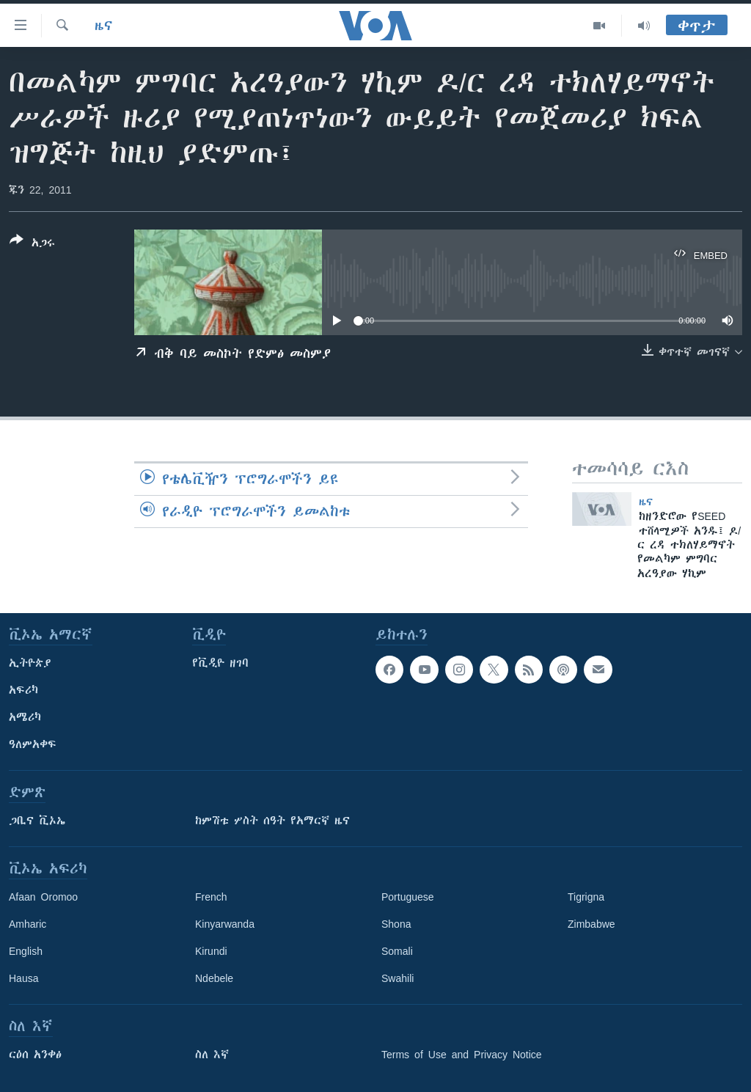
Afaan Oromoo (43, 897)
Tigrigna (586, 897)
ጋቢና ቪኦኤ (37, 820)
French (211, 897)
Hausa (23, 978)
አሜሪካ (25, 717)
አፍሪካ (23, 690)
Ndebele (214, 978)
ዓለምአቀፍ (32, 744)
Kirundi (211, 951)
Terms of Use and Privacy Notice (461, 1054)
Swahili (397, 978)
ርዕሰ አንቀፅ (35, 1054)
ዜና (104, 25)
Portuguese (407, 897)
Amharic (27, 924)
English (26, 951)
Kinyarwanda (224, 924)
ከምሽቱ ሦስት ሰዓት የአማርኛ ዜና (272, 820)
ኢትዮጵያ (30, 663)
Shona (396, 924)
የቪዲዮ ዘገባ (220, 663)
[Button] (32, 244)
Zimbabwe (591, 924)
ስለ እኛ (212, 1054)
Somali (397, 951)
